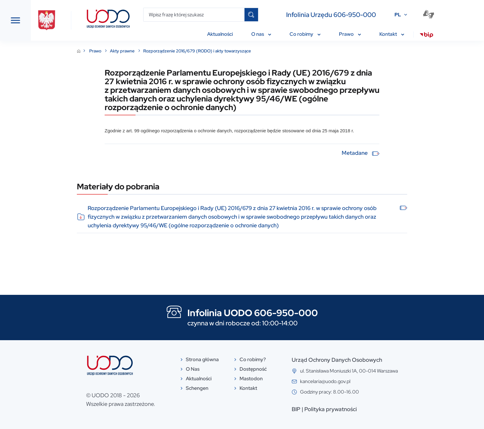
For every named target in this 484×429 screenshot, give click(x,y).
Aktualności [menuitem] (220, 34)
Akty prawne (169, 51)
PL (397, 14)
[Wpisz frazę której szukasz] (194, 15)
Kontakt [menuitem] (391, 34)
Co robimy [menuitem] (305, 34)
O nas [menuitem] (261, 34)
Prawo (142, 51)
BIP (342, 409)
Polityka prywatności (377, 409)
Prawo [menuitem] (350, 34)
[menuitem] (426, 35)
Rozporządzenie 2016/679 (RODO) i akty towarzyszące (243, 51)
